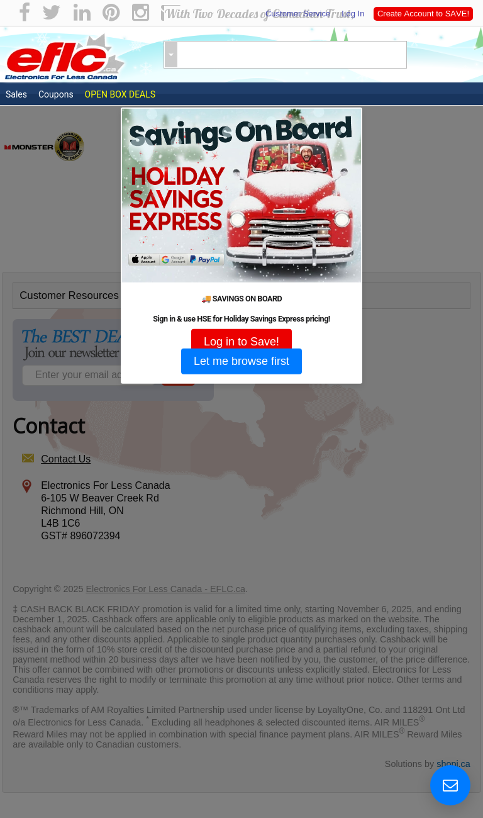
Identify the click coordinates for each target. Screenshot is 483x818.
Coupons (56, 94)
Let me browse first (241, 360)
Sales (16, 94)
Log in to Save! (241, 341)
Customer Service (297, 13)
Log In (352, 13)
